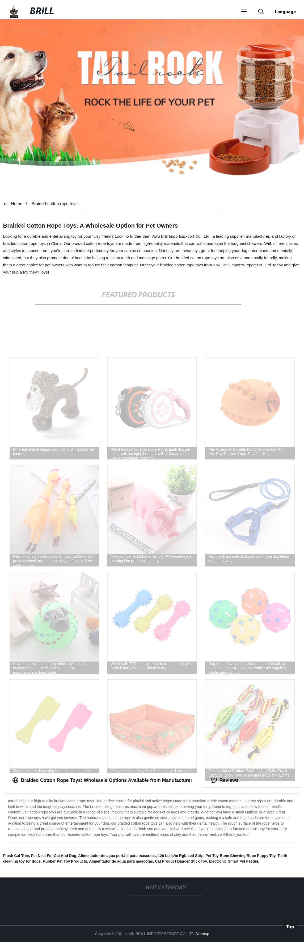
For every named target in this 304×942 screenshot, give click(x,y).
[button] (244, 12)
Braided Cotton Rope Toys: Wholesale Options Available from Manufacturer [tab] (102, 780)
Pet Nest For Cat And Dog (53, 856)
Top (290, 925)
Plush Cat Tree (16, 856)
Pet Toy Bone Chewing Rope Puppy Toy (241, 856)
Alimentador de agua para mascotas (121, 861)
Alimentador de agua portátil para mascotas (117, 856)
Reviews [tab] (225, 780)
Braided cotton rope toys (54, 204)
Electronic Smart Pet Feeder (233, 861)
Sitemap (202, 934)
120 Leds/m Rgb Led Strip (181, 856)
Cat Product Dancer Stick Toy (181, 861)
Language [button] (285, 11)
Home (16, 204)
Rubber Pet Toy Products (65, 861)
